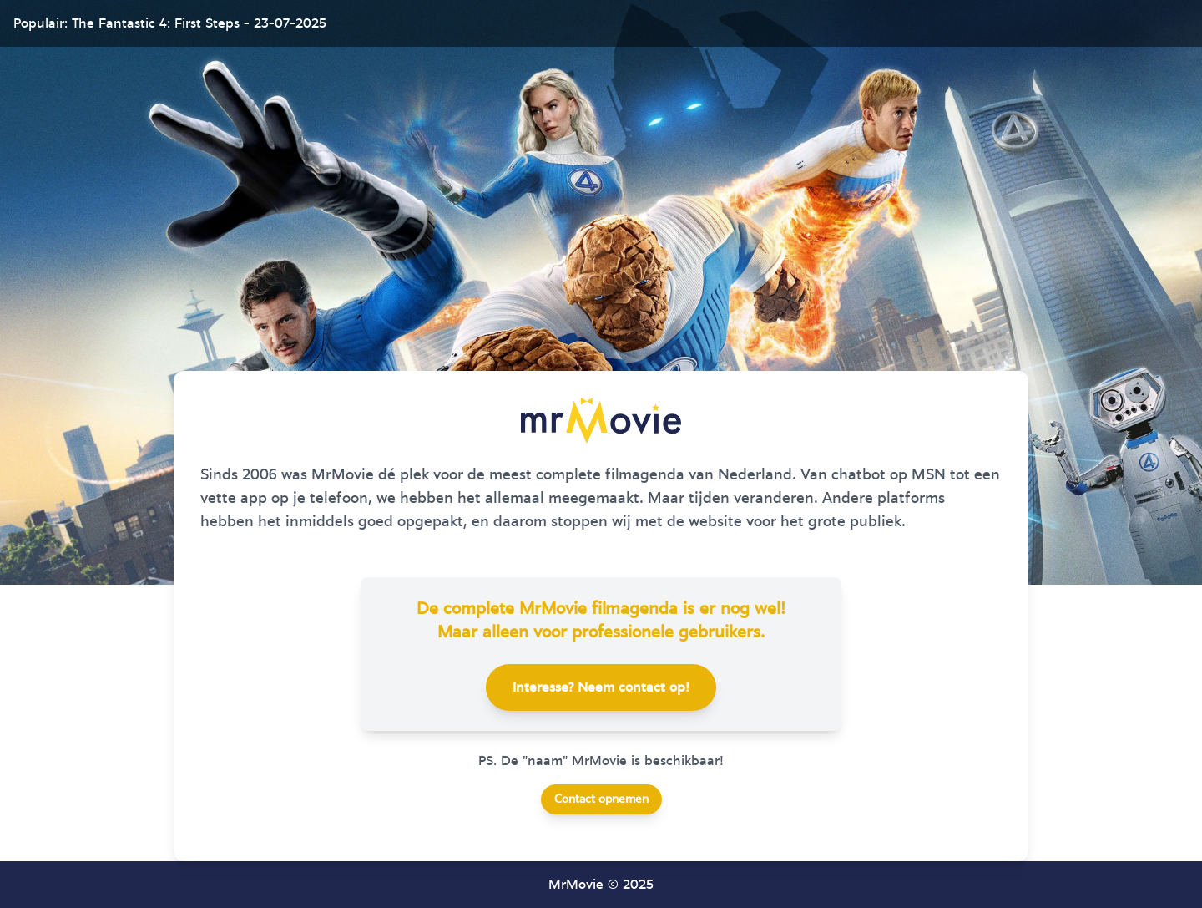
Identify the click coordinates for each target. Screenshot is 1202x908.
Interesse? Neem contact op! (601, 687)
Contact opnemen (601, 799)
